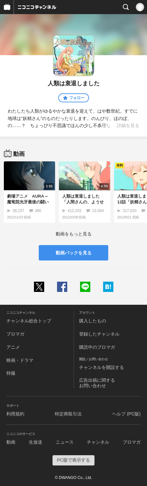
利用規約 (15, 413)
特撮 (10, 373)
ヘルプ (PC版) (126, 413)
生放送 (35, 442)
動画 (10, 442)
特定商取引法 (68, 413)
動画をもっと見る (74, 233)
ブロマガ (15, 334)
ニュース (65, 442)
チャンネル (98, 442)
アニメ (13, 347)
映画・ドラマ (19, 360)
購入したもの (92, 320)
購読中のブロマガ (97, 347)
